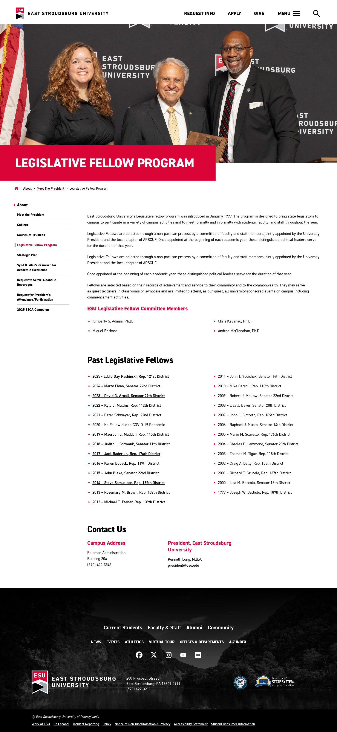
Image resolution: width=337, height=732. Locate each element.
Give (259, 13)
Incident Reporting (86, 724)
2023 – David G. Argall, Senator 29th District (128, 395)
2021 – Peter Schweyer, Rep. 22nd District (126, 414)
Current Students (123, 627)
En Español (61, 724)
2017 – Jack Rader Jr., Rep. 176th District (126, 453)
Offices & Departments (202, 642)
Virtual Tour (162, 642)
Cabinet (22, 224)
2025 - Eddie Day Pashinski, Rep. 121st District (130, 376)
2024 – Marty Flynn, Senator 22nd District (126, 386)
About (27, 188)
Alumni (194, 627)
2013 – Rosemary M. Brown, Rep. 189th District (131, 492)
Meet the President (30, 214)
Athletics (134, 642)
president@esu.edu (183, 565)
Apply (234, 13)
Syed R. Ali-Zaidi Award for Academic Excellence (37, 267)
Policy (107, 724)
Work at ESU (41, 724)
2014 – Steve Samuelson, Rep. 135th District (128, 482)
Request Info (199, 13)
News (96, 642)
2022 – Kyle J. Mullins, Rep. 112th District (126, 405)
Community (221, 627)
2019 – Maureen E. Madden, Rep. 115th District (130, 434)
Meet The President (50, 188)
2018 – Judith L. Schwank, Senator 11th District (131, 443)
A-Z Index (237, 642)
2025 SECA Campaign (33, 309)
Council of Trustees (31, 235)
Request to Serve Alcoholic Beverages (36, 282)
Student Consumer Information (233, 724)
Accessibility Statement (191, 724)
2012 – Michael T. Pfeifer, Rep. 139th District (128, 501)
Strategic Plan (27, 255)
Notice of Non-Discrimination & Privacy (142, 724)
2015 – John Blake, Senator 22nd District (125, 472)
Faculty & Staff (164, 627)
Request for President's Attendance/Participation (35, 297)
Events (112, 642)
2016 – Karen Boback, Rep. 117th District (125, 463)
